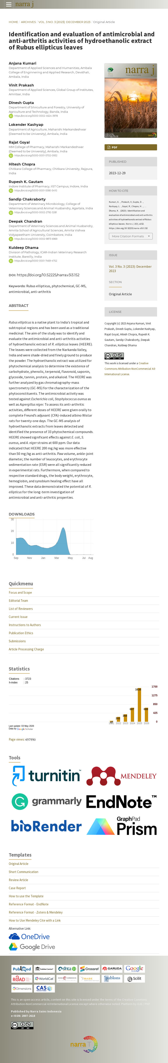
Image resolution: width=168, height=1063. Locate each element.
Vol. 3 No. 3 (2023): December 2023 (64, 22)
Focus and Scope (20, 592)
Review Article (18, 880)
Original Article (18, 864)
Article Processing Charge (26, 649)
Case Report (17, 888)
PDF (114, 147)
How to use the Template (26, 896)
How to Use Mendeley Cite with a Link (35, 920)
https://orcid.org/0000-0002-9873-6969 (35, 239)
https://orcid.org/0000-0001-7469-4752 (35, 260)
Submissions (17, 641)
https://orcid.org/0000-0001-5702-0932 (35, 155)
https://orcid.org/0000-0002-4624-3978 (36, 115)
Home (13, 22)
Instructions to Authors (25, 625)
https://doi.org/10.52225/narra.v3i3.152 (48, 275)
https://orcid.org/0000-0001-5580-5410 (35, 190)
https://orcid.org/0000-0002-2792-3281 (35, 212)
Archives (28, 22)
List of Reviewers (21, 609)
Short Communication (23, 872)
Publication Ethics (21, 633)
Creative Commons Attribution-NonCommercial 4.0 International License (130, 368)
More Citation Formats (128, 236)
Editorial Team (18, 600)
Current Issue (18, 617)
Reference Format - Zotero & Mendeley (36, 912)
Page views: (17, 739)
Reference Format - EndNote (29, 904)
